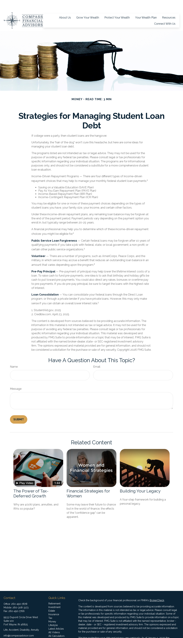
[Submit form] (18, 409)
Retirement (54, 593)
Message (15, 378)
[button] (65, 7)
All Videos (54, 622)
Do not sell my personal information (122, 634)
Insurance (53, 604)
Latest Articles (56, 618)
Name (14, 356)
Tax (50, 607)
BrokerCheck (157, 590)
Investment (54, 597)
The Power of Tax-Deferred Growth (31, 483)
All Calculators (56, 625)
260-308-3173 (20, 597)
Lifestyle (53, 615)
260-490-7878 (19, 593)
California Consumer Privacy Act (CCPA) (100, 631)
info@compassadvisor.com (19, 625)
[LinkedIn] (12, 630)
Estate (51, 600)
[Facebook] (6, 630)
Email (96, 356)
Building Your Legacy (140, 480)
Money (52, 611)
